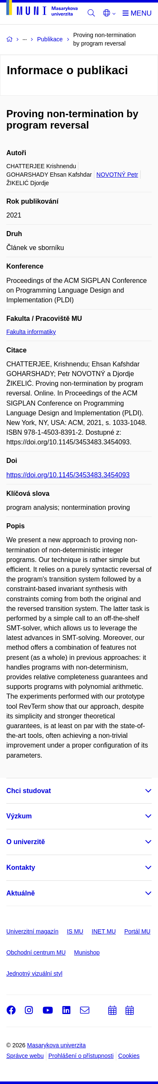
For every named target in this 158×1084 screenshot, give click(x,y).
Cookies (129, 1055)
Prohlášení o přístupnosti (81, 1055)
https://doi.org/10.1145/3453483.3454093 (68, 475)
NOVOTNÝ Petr (117, 174)
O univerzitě (25, 841)
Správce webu (25, 1055)
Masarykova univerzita (56, 1045)
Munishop (87, 952)
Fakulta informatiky (31, 331)
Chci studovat (28, 790)
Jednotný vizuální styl (34, 973)
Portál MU (137, 931)
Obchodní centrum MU (36, 952)
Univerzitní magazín (32, 931)
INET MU (104, 931)
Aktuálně (20, 893)
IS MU (75, 931)
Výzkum (19, 816)
